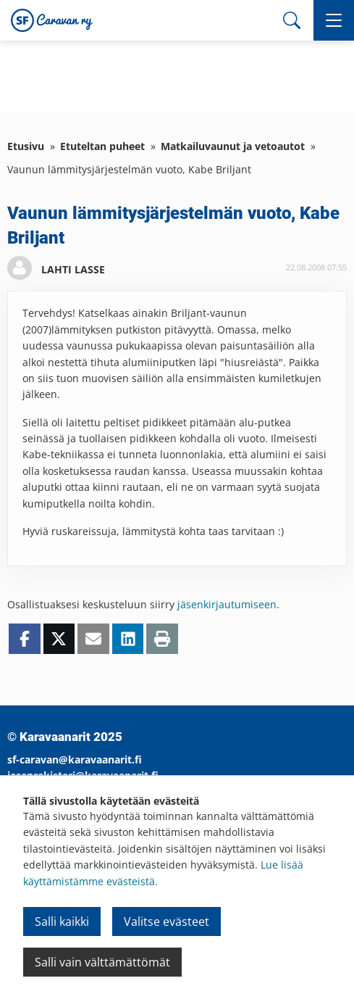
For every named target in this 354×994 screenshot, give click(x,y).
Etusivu (25, 146)
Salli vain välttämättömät (102, 962)
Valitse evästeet (166, 921)
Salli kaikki (62, 921)
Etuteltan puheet (102, 146)
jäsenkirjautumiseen (227, 604)
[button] (333, 20)
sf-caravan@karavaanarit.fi (74, 759)
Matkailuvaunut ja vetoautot (233, 146)
